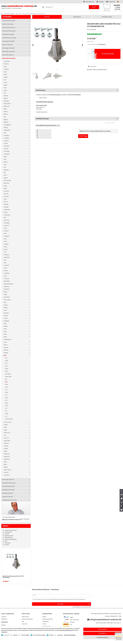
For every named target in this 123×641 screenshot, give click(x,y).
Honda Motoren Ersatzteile (9, 37)
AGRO (5, 74)
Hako (5, 233)
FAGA (5, 199)
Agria (5, 71)
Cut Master (7, 154)
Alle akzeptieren (102, 629)
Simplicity (6, 64)
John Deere (7, 61)
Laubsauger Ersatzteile (8, 41)
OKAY (5, 310)
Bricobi (6, 114)
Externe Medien (25, 635)
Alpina (5, 85)
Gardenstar (7, 209)
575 (6, 400)
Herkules (6, 244)
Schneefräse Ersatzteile (8, 486)
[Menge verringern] (93, 56)
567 (6, 379)
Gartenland (7, 215)
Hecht (5, 241)
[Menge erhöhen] (93, 51)
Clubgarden (7, 130)
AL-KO (5, 82)
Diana (5, 156)
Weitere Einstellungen (69, 635)
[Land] (117, 1)
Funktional (60, 635)
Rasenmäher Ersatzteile (8, 51)
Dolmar (6, 162)
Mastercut (6, 286)
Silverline (6, 350)
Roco (5, 331)
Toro (5, 435)
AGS (5, 79)
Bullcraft (6, 122)
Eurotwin (6, 196)
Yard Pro (6, 472)
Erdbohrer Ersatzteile (7, 24)
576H (6, 405)
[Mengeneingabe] (89, 54)
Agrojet (6, 77)
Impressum (8, 543)
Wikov (5, 464)
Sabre (5, 337)
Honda (5, 249)
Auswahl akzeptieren (102, 637)
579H (6, 413)
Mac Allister (7, 281)
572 (6, 390)
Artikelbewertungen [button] (77, 119)
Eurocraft (6, 191)
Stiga (5, 66)
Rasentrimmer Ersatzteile (8, 483)
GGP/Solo (6, 220)
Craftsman (7, 146)
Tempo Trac (7, 432)
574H (6, 397)
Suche (94, 7)
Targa (5, 430)
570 (20, 13)
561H (6, 371)
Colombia (6, 135)
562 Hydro (8, 374)
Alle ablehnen (102, 633)
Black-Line (6, 106)
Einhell (5, 178)
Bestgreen (6, 101)
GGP (5, 217)
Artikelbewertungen (107, 17)
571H (6, 387)
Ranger (6, 326)
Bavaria (6, 95)
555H (6, 360)
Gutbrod (6, 231)
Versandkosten (101, 44)
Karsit (5, 268)
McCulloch (6, 289)
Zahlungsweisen (9, 535)
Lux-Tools (6, 278)
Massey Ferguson (8, 284)
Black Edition (7, 103)
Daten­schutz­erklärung (27, 619)
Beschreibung (77, 17)
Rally (5, 323)
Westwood (6, 456)
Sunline (6, 424)
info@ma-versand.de (41, 112)
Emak (5, 185)
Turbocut (6, 443)
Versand (7, 534)
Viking (5, 451)
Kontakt (7, 544)
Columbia (6, 138)
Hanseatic (6, 236)
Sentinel (6, 347)
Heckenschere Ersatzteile (8, 31)
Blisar (5, 109)
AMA (5, 87)
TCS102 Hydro (9, 419)
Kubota (6, 270)
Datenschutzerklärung (10, 539)
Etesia (5, 188)
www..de (19, 7)
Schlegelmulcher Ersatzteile (9, 500)
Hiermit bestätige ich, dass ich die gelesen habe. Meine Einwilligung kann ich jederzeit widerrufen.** (60, 599)
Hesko (5, 246)
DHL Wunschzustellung (39, 635)
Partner (6, 315)
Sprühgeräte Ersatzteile (8, 489)
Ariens (5, 90)
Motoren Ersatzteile (7, 44)
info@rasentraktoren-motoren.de (12, 519)
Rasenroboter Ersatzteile (8, 20)
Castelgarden (7, 124)
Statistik (15, 635)
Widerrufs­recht (25, 616)
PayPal (51, 635)
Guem (5, 228)
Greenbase (7, 223)
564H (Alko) (8, 376)
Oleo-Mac (6, 313)
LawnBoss (6, 273)
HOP (5, 252)
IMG (5, 260)
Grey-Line (6, 225)
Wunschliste (30, 551)
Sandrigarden (7, 339)
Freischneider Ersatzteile (8, 27)
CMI (5, 132)
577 (6, 408)
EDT (5, 172)
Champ (6, 127)
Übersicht (47, 17)
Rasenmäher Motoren (8, 55)
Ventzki (6, 448)
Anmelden (3, 616)
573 (6, 395)
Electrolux (6, 183)
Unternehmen (8, 532)
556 (6, 363)
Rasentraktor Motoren (8, 479)
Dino (5, 159)
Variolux (6, 446)
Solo (17, 13)
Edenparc (6, 170)
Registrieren (4, 619)
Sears (5, 342)
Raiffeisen (6, 321)
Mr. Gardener (7, 299)
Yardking (6, 69)
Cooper (6, 143)
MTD (5, 302)
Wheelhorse (7, 459)
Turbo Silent (7, 440)
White (5, 461)
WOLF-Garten (7, 469)
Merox (5, 291)
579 (6, 411)
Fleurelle (6, 204)
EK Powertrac (7, 180)
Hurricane (6, 254)
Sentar (5, 344)
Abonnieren (73, 604)
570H (6, 384)
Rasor (5, 329)
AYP (5, 93)
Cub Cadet (6, 151)
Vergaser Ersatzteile (7, 496)
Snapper (6, 352)
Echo (5, 164)
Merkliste (3, 625)
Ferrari (5, 201)
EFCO (5, 175)
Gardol (5, 212)
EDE (5, 167)
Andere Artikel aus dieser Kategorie (97, 69)
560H (6, 368)
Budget (6, 119)
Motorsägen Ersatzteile (8, 48)
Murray (6, 305)
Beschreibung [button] (77, 90)
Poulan (6, 318)
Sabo (5, 334)
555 (6, 358)
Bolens (5, 111)
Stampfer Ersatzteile (7, 493)
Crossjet (6, 148)
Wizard (6, 467)
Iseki (5, 262)
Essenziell (6, 635)
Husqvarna (7, 257)
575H (6, 403)
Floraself (6, 207)
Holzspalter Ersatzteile (8, 34)
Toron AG (6, 438)
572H (6, 392)
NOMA (5, 307)
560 (6, 366)
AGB (6, 541)
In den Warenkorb (104, 54)
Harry (5, 238)
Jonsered (6, 265)
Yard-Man (6, 475)
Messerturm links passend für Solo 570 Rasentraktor (13, 576)
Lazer (5, 276)
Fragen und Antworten (11, 530)
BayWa (6, 98)
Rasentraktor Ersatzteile (9, 13)
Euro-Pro (6, 193)
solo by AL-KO (7, 422)
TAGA (5, 427)
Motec (5, 294)
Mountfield (7, 297)
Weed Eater (7, 454)
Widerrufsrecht (8, 537)
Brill (5, 117)
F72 (6, 416)
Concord (6, 140)
